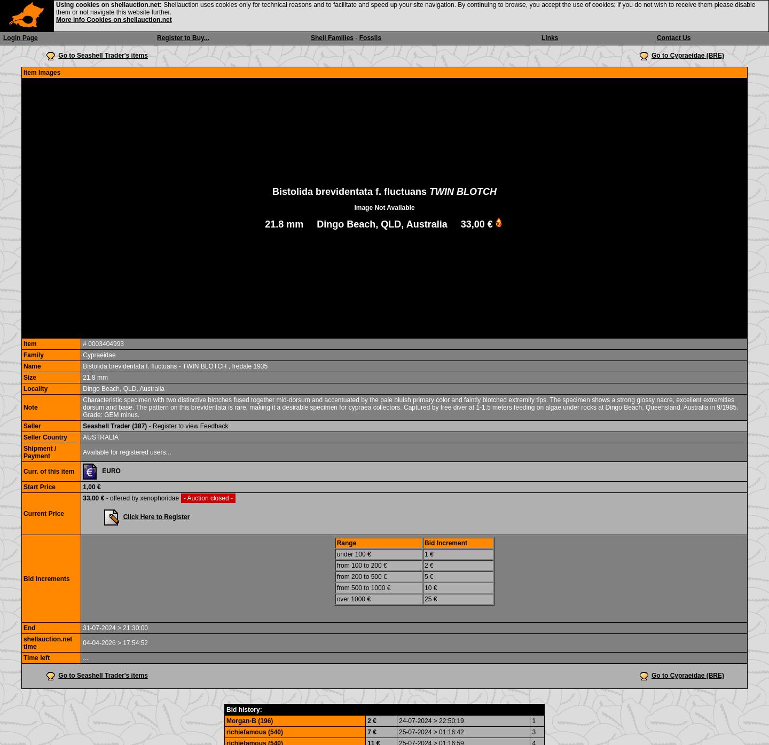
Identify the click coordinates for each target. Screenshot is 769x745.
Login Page (20, 38)
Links (550, 38)
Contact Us (673, 38)
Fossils (370, 38)
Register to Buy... (183, 38)
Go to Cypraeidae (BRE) (688, 55)
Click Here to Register (156, 517)
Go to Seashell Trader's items (103, 55)
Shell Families (332, 38)
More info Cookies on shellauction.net (114, 19)
